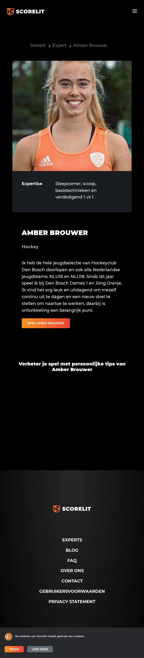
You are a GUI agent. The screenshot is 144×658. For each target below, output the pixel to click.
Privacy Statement (72, 601)
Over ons (72, 570)
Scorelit (38, 45)
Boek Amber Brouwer (46, 323)
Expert (59, 45)
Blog (72, 550)
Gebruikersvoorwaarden (72, 591)
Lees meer (40, 649)
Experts (72, 540)
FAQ (72, 560)
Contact (72, 581)
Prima (14, 649)
